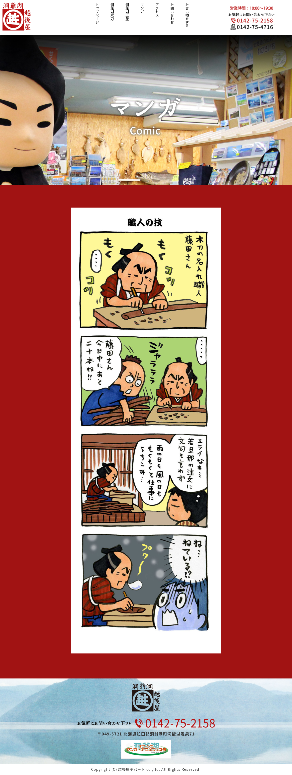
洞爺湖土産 (127, 12)
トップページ (97, 13)
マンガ (142, 8)
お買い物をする (187, 15)
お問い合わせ (172, 13)
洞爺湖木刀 (112, 12)
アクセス (157, 10)
